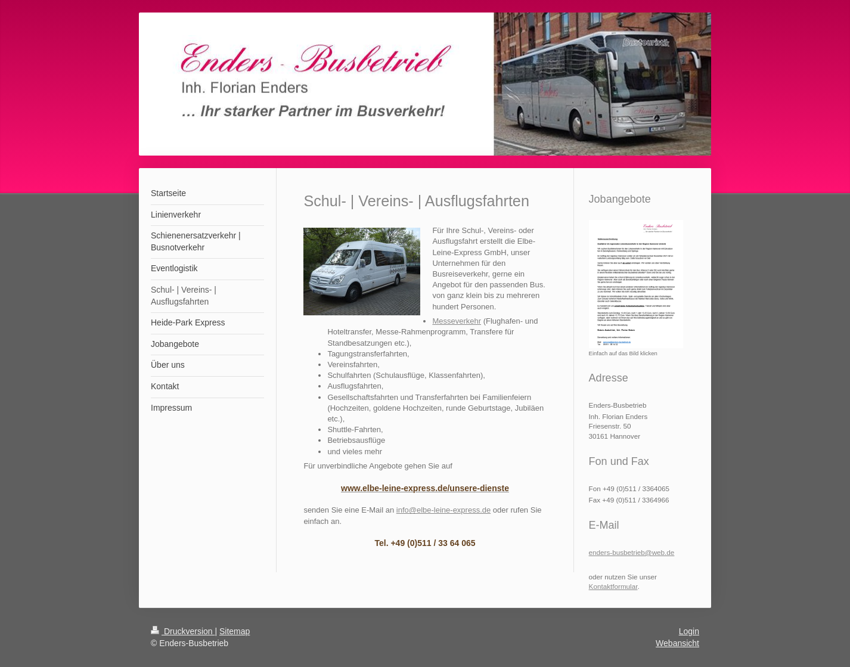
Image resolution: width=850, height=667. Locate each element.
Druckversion (183, 631)
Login (689, 631)
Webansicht (677, 643)
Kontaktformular (613, 586)
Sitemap (234, 631)
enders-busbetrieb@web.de (632, 552)
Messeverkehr (456, 321)
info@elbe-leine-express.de (443, 509)
